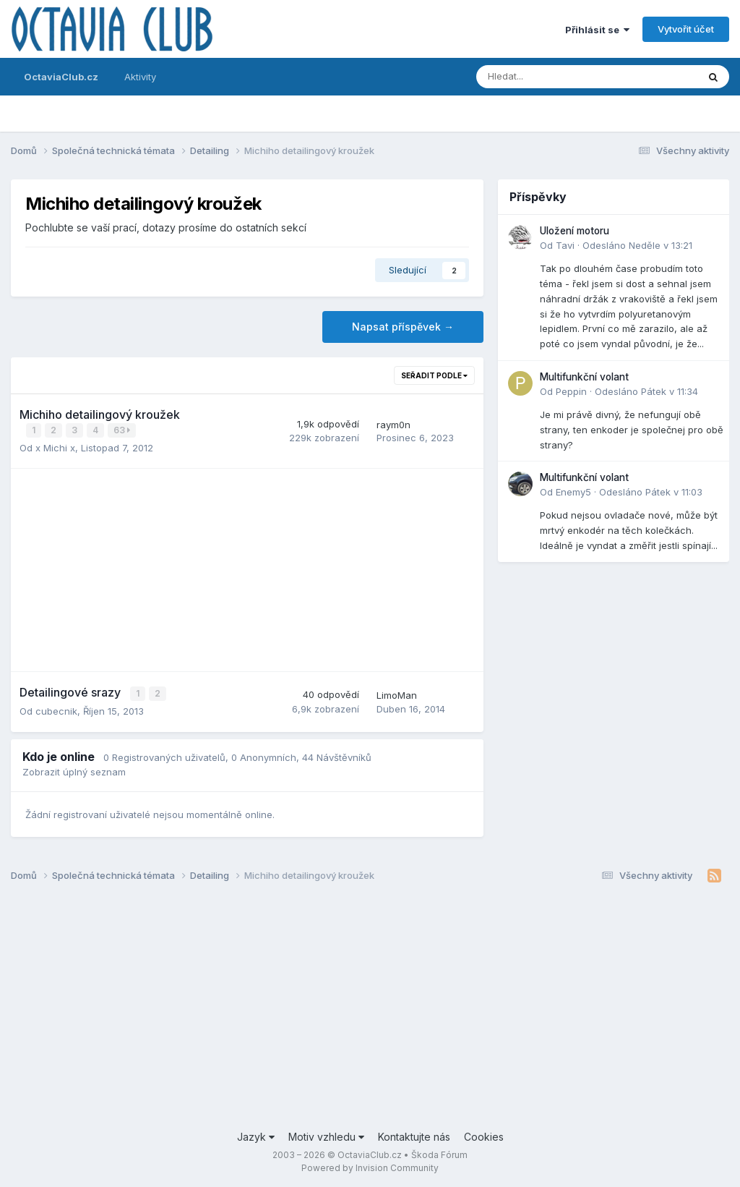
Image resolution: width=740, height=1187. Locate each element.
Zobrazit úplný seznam (74, 770)
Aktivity (140, 76)
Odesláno (637, 245)
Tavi (565, 245)
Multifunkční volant (584, 377)
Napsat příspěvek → (403, 326)
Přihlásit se (597, 29)
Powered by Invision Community (370, 1165)
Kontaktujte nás (414, 1135)
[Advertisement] (247, 569)
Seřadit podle (434, 375)
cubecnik (56, 709)
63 (122, 430)
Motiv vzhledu (326, 1135)
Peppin (571, 391)
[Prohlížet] (548, 76)
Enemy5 (573, 492)
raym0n (393, 424)
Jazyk (256, 1135)
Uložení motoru (574, 231)
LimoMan (397, 694)
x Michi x (55, 447)
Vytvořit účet (686, 29)
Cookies (484, 1135)
